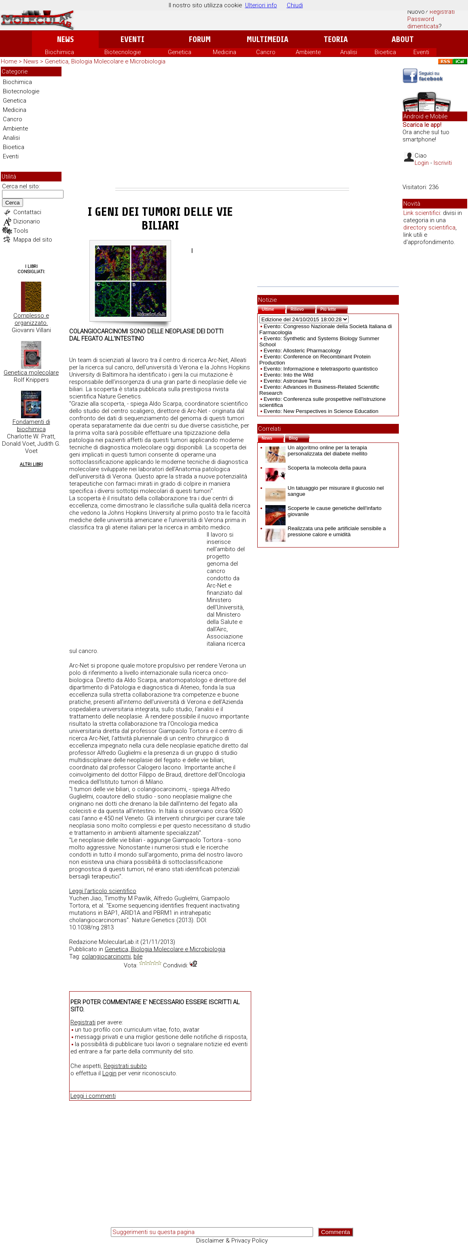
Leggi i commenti (93, 1096)
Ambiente (308, 52)
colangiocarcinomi (106, 956)
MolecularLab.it (119, 942)
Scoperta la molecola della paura (315, 468)
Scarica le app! (421, 124)
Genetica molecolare (31, 372)
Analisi (348, 52)
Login (109, 1073)
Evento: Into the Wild (288, 375)
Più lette (334, 308)
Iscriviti (443, 162)
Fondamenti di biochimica (31, 425)
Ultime (274, 308)
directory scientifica (429, 227)
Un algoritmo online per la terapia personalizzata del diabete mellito (316, 450)
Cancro (265, 52)
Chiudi (295, 5)
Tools (20, 230)
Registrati (442, 11)
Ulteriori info (261, 5)
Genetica (179, 52)
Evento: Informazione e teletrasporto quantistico (321, 369)
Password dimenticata (422, 22)
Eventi (132, 39)
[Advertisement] (232, 127)
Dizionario (26, 221)
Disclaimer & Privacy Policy (232, 1240)
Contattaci (27, 212)
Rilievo (303, 308)
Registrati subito (125, 1066)
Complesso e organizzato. (31, 319)
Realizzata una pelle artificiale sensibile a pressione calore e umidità (325, 531)
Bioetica (385, 52)
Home (9, 61)
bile (137, 956)
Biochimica (59, 52)
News (65, 39)
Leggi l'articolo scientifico (102, 891)
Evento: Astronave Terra (292, 381)
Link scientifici (421, 213)
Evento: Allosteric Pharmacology (302, 351)
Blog (299, 437)
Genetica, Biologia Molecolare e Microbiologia (105, 61)
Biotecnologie (122, 52)
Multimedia (267, 39)
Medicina (224, 52)
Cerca (12, 203)
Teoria (336, 39)
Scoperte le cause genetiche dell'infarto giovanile (323, 511)
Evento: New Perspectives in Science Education (321, 411)
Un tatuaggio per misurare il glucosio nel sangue (324, 491)
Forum (199, 39)
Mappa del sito (32, 239)
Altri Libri (31, 464)
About (403, 39)
